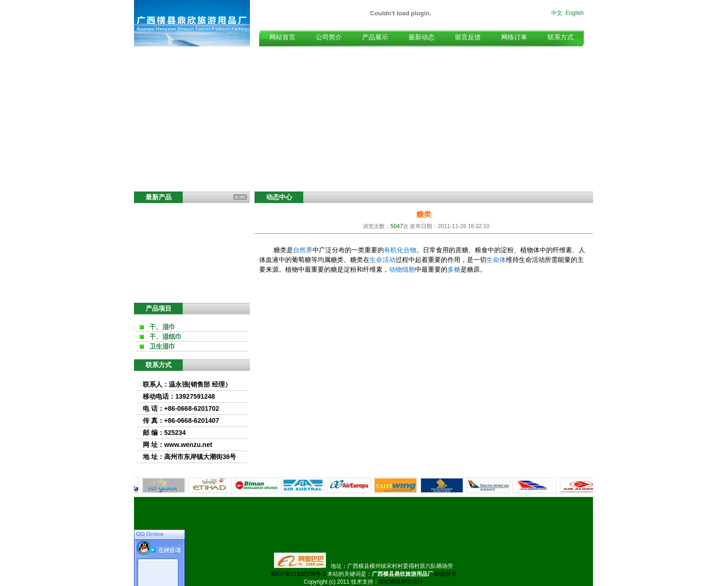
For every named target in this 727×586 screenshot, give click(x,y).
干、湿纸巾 (165, 336)
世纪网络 (390, 582)
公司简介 (329, 37)
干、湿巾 (162, 327)
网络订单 (514, 37)
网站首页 (282, 37)
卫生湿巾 (162, 346)
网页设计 (412, 582)
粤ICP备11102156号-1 (298, 574)
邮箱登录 (445, 574)
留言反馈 (468, 37)
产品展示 (375, 37)
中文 (556, 13)
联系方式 (561, 37)
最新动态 (421, 37)
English (575, 13)
